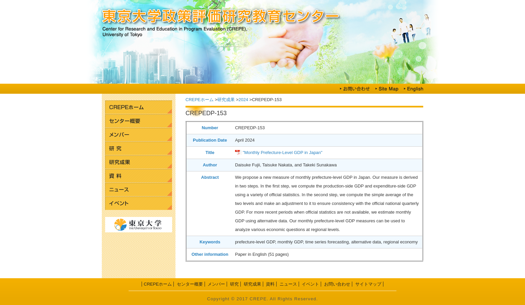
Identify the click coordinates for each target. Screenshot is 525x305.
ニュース (138, 190)
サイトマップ (368, 284)
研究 (138, 148)
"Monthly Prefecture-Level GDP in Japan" (282, 152)
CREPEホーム (138, 107)
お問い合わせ (355, 89)
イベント (138, 203)
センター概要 (138, 121)
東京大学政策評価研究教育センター (262, 16)
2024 (243, 99)
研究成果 (138, 162)
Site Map (387, 89)
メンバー (138, 135)
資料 (138, 176)
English (413, 89)
